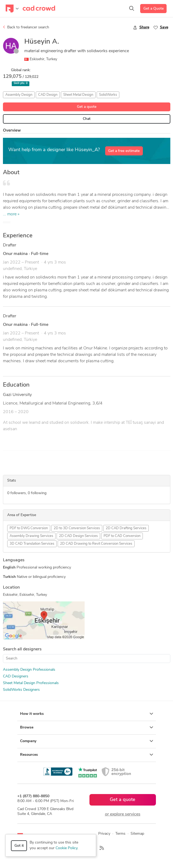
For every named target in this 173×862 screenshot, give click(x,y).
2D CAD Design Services (78, 536)
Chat (87, 119)
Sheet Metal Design (78, 95)
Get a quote (86, 107)
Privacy (104, 834)
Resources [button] (86, 755)
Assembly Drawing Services (31, 536)
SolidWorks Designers (21, 690)
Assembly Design (18, 95)
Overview (12, 131)
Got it (19, 846)
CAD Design (47, 95)
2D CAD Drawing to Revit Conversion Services (96, 544)
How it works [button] (86, 714)
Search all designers (22, 649)
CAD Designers (15, 676)
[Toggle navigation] (12, 8)
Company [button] (86, 741)
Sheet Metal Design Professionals (31, 683)
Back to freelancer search (26, 27)
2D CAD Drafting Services (126, 528)
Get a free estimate (124, 151)
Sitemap (137, 834)
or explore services (122, 814)
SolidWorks (108, 95)
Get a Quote (153, 9)
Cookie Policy (66, 848)
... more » (11, 214)
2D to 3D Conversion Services (77, 528)
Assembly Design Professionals (29, 670)
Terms (120, 834)
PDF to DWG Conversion (29, 528)
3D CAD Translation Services (32, 544)
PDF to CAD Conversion (122, 536)
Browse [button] (86, 727)
